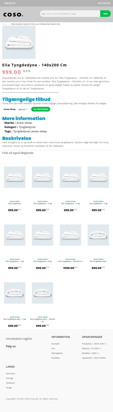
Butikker (104, 3)
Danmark (10, 373)
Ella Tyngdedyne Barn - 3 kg (15, 319)
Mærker (10, 3)
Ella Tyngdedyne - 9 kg (42, 261)
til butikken (40, 109)
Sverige (9, 378)
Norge (9, 387)
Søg (105, 14)
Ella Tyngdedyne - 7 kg (15, 261)
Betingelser (57, 353)
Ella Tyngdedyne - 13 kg (70, 204)
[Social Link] (8, 352)
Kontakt (55, 344)
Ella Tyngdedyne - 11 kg (42, 204)
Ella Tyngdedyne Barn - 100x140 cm (42, 320)
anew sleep (24, 122)
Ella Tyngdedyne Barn (98, 261)
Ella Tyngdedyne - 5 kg (98, 204)
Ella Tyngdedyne (14, 204)
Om (53, 348)
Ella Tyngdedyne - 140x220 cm (70, 261)
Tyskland (10, 383)
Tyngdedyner (9, 88)
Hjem (4, 24)
